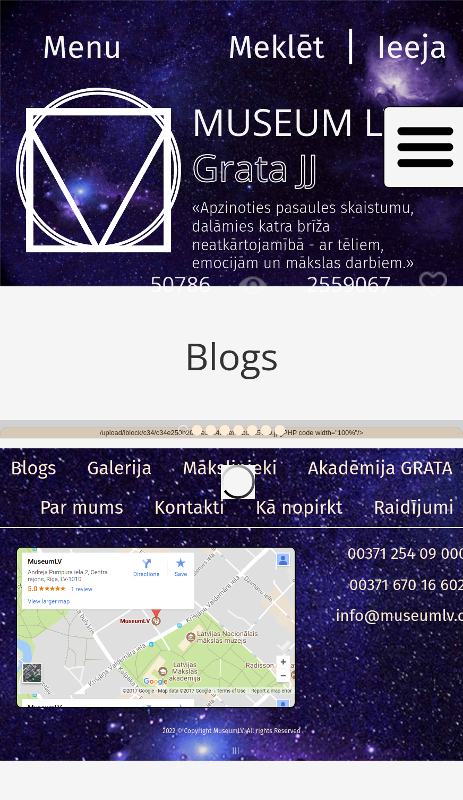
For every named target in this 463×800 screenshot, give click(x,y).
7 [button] (266, 430)
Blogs (33, 468)
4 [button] (224, 430)
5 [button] (238, 430)
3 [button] (210, 430)
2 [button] (197, 430)
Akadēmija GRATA (380, 468)
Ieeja (411, 47)
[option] (231, 433)
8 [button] (280, 430)
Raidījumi (413, 507)
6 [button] (252, 430)
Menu (82, 47)
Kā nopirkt (298, 507)
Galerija (119, 468)
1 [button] (183, 430)
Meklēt (276, 47)
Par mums (81, 507)
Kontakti (189, 507)
